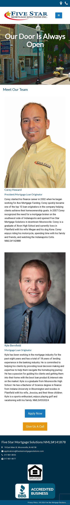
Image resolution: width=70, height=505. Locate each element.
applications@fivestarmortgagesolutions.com (24, 451)
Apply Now (35, 413)
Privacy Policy (33, 503)
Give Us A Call (35, 426)
